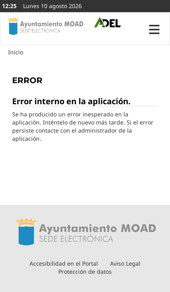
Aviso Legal (125, 263)
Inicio (15, 52)
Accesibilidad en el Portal (64, 263)
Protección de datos (85, 271)
